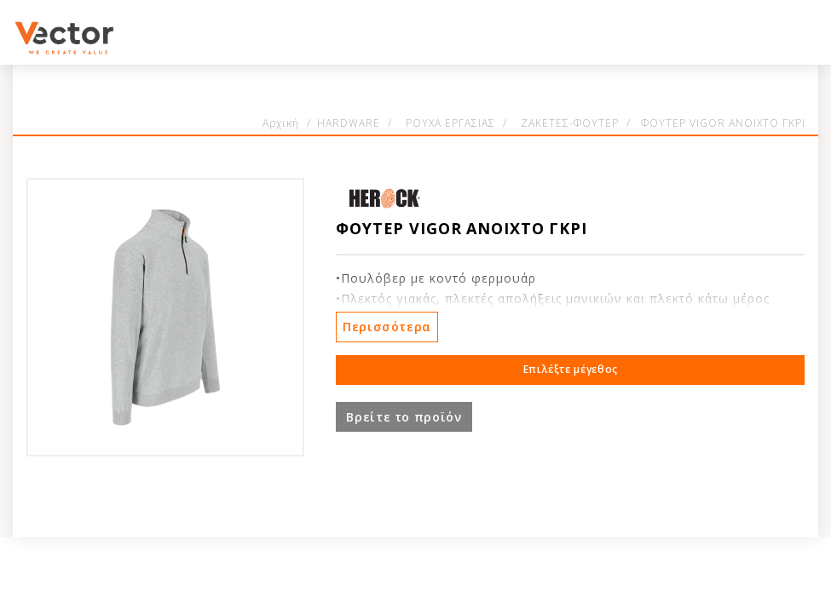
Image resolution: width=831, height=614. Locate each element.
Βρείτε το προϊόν (403, 417)
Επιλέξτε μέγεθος (570, 369)
